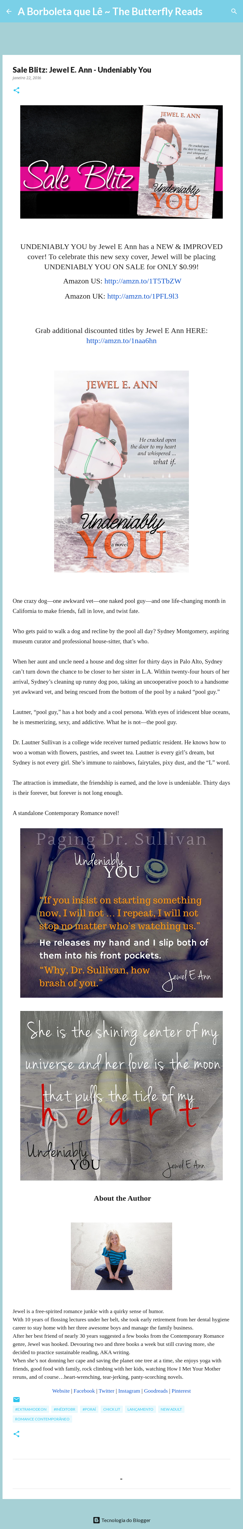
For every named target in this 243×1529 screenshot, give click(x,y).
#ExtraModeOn (31, 1409)
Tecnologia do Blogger (122, 1520)
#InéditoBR (64, 1409)
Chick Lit (111, 1409)
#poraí (89, 1409)
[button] (16, 90)
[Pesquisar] (211, 11)
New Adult (171, 1409)
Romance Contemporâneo (42, 1419)
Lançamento (140, 1409)
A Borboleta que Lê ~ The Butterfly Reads (110, 11)
